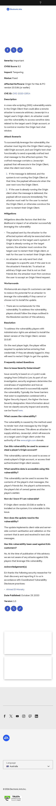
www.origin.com (28, 440)
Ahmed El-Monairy (15, 589)
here (20, 410)
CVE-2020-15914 (21, 93)
